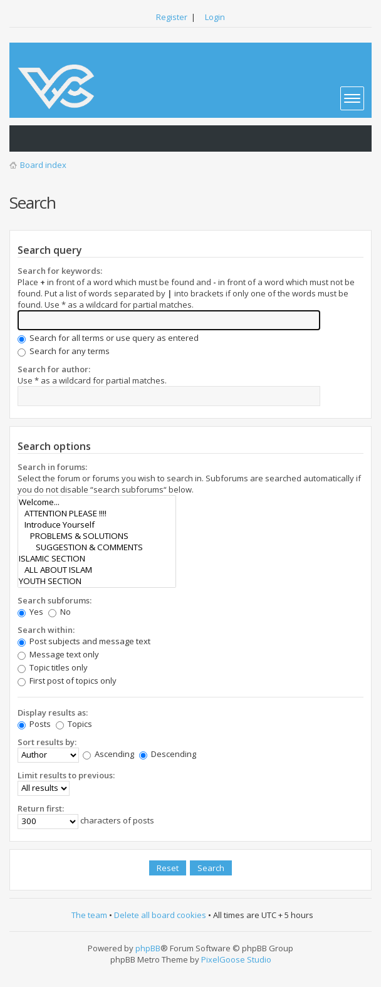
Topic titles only (53, 667)
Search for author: (54, 369)
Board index (43, 164)
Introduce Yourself (96, 524)
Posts (34, 723)
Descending (167, 754)
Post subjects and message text (84, 641)
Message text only (58, 654)
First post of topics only (67, 680)
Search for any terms (64, 351)
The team (89, 915)
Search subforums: (54, 600)
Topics (74, 723)
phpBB (147, 948)
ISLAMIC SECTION (96, 558)
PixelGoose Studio (236, 959)
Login (215, 17)
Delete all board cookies (160, 915)
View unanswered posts (25, 138)
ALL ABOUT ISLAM (96, 569)
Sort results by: (47, 742)
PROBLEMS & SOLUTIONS (96, 535)
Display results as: (53, 712)
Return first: (41, 808)
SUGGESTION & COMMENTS (96, 547)
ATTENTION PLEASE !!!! (96, 513)
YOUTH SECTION (96, 581)
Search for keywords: (60, 270)
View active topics (51, 138)
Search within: (46, 629)
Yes (30, 611)
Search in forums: (52, 467)
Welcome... (96, 502)
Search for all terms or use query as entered (108, 337)
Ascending (108, 754)
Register (171, 17)
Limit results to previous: (66, 775)
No (59, 611)
